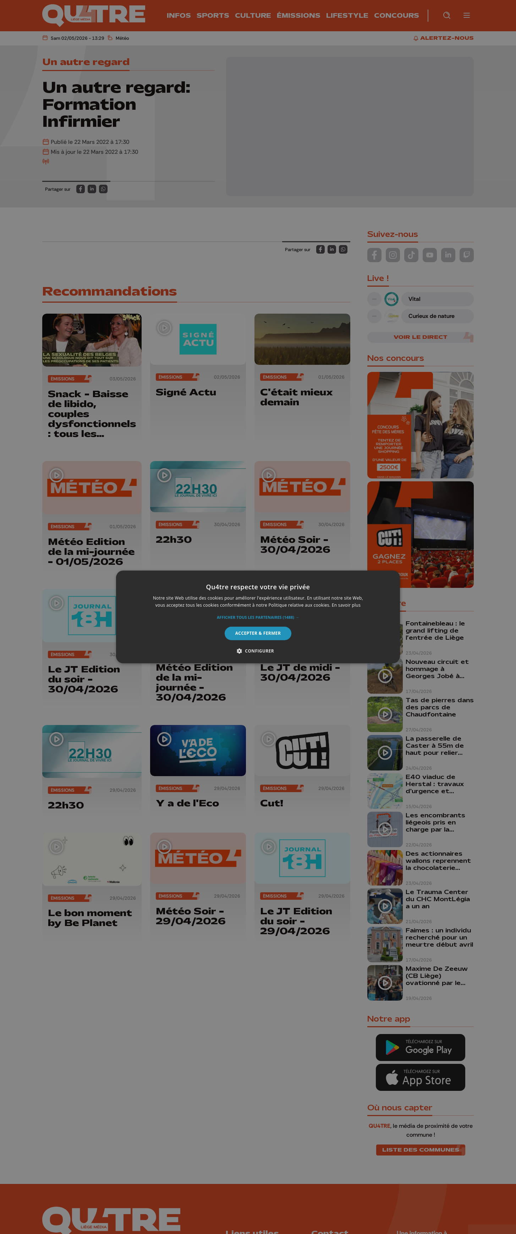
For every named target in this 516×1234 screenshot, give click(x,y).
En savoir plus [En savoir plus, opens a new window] (346, 605)
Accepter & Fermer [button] (258, 633)
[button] (258, 617)
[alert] (258, 617)
